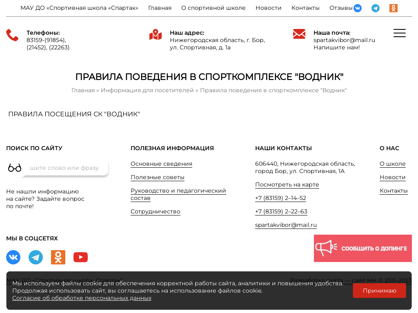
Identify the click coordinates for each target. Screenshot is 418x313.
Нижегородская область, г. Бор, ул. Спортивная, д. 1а (217, 43)
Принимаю (379, 290)
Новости (269, 7)
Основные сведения (161, 163)
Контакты (305, 7)
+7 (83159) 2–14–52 (280, 198)
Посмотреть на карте (287, 184)
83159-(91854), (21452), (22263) (48, 43)
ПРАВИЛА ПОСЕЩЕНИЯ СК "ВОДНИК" (74, 114)
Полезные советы (158, 177)
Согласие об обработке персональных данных (81, 298)
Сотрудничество (155, 211)
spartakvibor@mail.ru (344, 40)
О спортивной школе (213, 7)
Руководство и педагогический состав (178, 194)
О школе (393, 163)
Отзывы (341, 7)
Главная (159, 7)
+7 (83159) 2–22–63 (281, 211)
